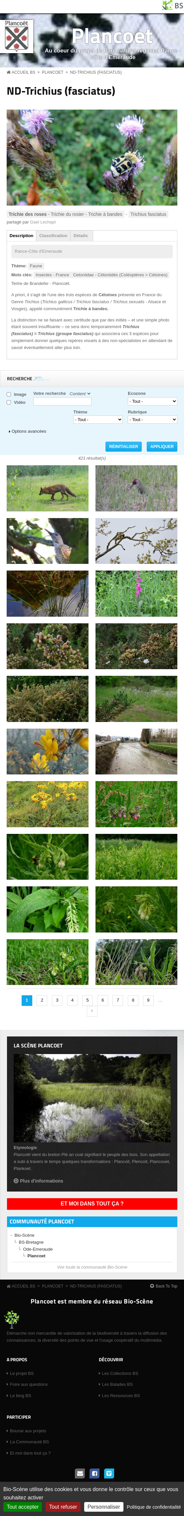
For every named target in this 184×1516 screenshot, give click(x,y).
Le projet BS (22, 1373)
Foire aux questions (29, 1384)
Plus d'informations (41, 1181)
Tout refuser (63, 1507)
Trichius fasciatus (148, 214)
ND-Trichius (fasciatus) (96, 72)
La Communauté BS (29, 1441)
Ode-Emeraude (38, 1249)
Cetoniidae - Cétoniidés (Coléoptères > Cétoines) (120, 274)
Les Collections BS (120, 1373)
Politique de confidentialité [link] (154, 1507)
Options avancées (29, 431)
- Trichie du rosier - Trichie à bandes (65, 214)
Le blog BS (20, 1395)
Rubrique (137, 411)
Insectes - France (52, 274)
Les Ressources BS (121, 1395)
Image (20, 394)
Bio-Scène (25, 1235)
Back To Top (166, 1286)
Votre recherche (49, 393)
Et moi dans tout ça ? (92, 1203)
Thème (80, 411)
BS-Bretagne (31, 1242)
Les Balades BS (117, 1384)
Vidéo (20, 402)
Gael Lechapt (43, 222)
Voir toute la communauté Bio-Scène (92, 1267)
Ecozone (136, 393)
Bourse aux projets (28, 1430)
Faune (36, 265)
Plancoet (112, 35)
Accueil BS (23, 72)
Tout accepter (23, 1507)
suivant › (92, 1011)
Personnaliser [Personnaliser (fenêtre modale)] (104, 1507)
